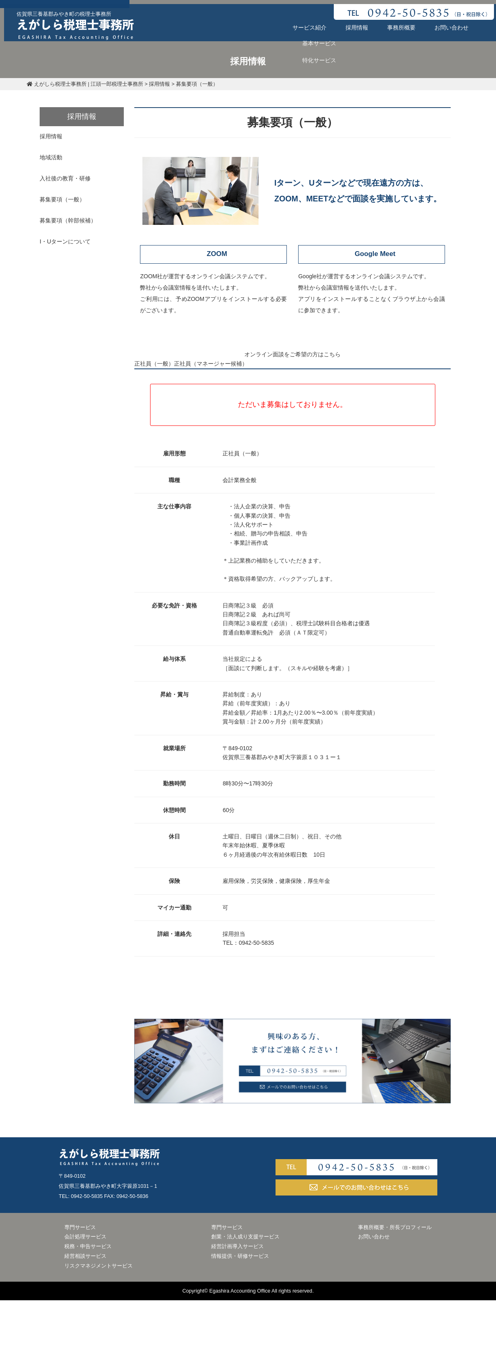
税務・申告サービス (88, 1296)
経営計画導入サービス (237, 1296)
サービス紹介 (305, 23)
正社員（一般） (166, 408)
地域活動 (56, 157)
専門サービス (80, 1277)
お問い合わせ (447, 23)
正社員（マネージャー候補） (250, 408)
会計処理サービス (85, 1286)
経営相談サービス (85, 1305)
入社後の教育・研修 (70, 178)
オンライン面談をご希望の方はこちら (292, 360)
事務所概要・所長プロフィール (395, 1277)
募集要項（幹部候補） (73, 219)
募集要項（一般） (68, 198)
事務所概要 (397, 23)
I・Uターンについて (70, 240)
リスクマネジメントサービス (98, 1315)
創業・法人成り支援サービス (245, 1286)
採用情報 (352, 23)
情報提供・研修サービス (240, 1305)
